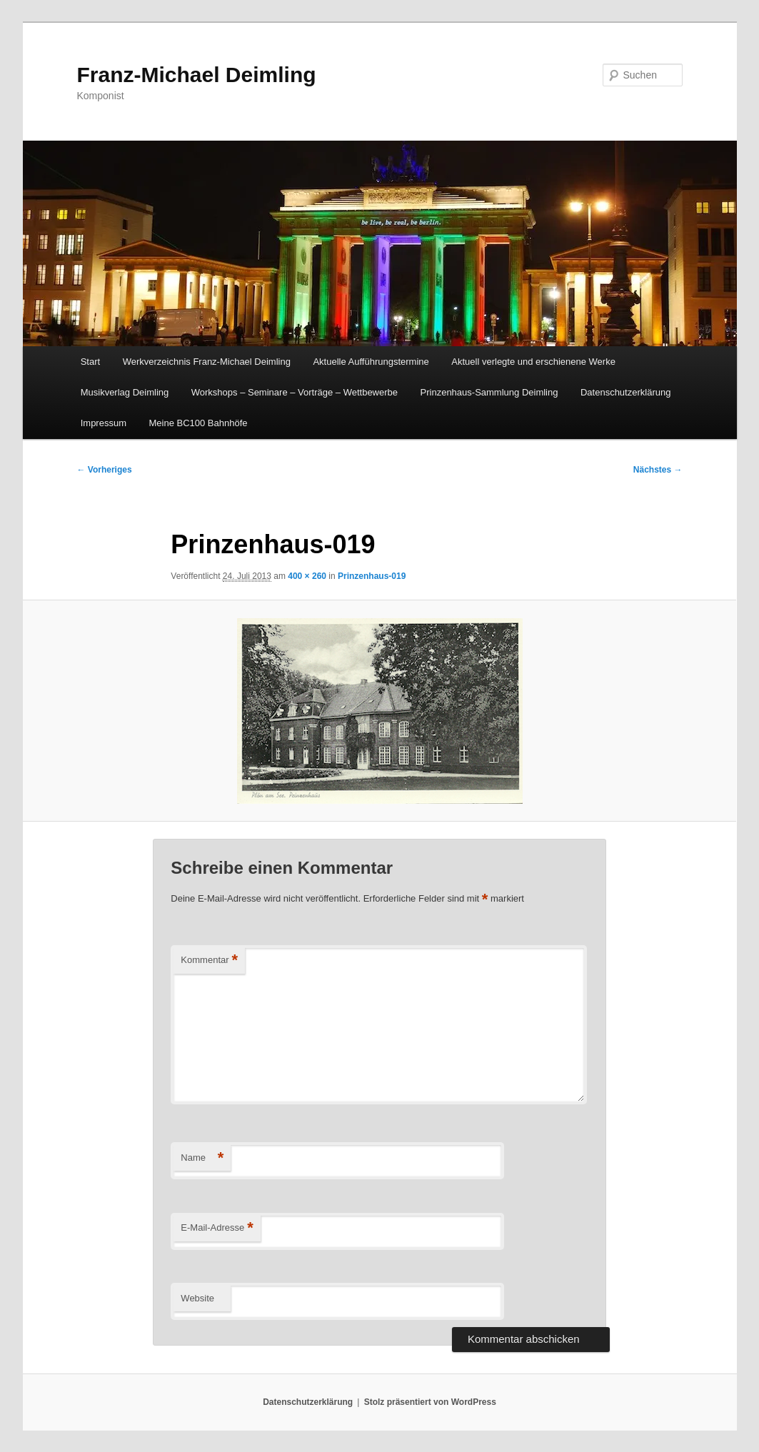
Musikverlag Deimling (125, 392)
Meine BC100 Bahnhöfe (198, 423)
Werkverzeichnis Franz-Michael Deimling (207, 361)
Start (90, 361)
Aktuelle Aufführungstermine (370, 361)
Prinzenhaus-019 (372, 576)
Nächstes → (658, 470)
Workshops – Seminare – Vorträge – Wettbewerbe (294, 392)
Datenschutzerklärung (625, 392)
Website (197, 1298)
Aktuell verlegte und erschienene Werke (533, 361)
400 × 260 (307, 576)
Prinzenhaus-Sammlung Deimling (489, 392)
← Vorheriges (104, 470)
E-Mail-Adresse (217, 1228)
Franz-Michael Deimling (196, 74)
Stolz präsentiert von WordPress (430, 1402)
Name (202, 1158)
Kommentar (209, 960)
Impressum (103, 423)
